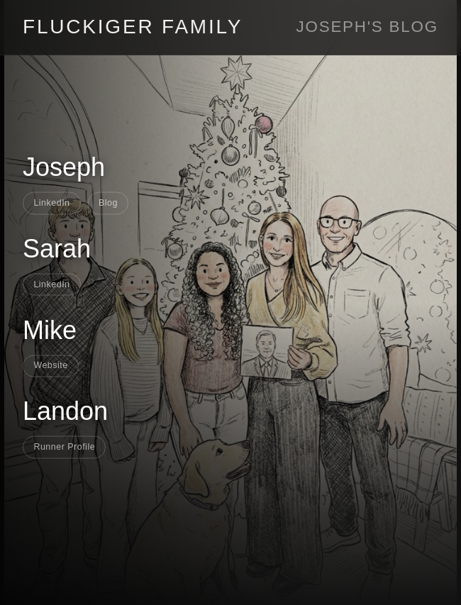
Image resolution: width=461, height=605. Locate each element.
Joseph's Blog (367, 26)
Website (50, 365)
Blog (108, 202)
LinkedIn (51, 202)
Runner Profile (64, 447)
